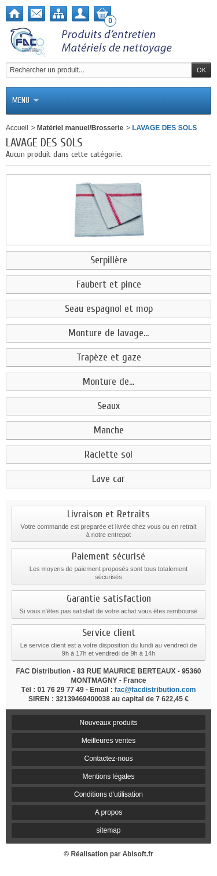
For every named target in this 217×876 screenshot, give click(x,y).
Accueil (17, 128)
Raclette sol (108, 455)
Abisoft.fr (137, 854)
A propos (108, 812)
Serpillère (108, 260)
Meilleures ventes (108, 741)
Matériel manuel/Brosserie (80, 128)
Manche (109, 430)
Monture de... (108, 382)
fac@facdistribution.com (155, 690)
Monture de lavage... (108, 333)
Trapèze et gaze (108, 357)
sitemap (108, 830)
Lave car (108, 479)
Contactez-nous (108, 758)
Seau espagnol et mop (109, 309)
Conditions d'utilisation (108, 794)
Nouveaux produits (108, 723)
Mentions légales (108, 776)
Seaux (108, 406)
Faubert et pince (108, 284)
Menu (25, 100)
